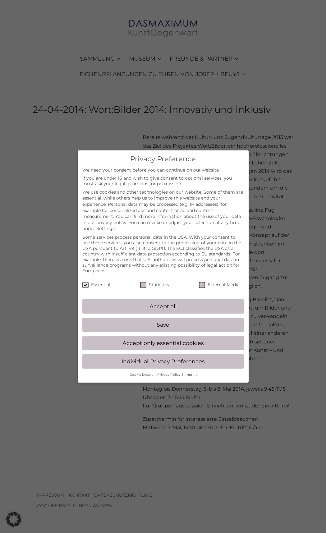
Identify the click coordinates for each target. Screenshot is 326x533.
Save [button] (163, 318)
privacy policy (111, 215)
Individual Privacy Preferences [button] (163, 355)
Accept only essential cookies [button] (163, 336)
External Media (219, 278)
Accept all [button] (163, 299)
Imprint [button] (191, 368)
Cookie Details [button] (142, 368)
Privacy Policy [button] (169, 368)
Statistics (154, 278)
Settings (105, 222)
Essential (96, 278)
